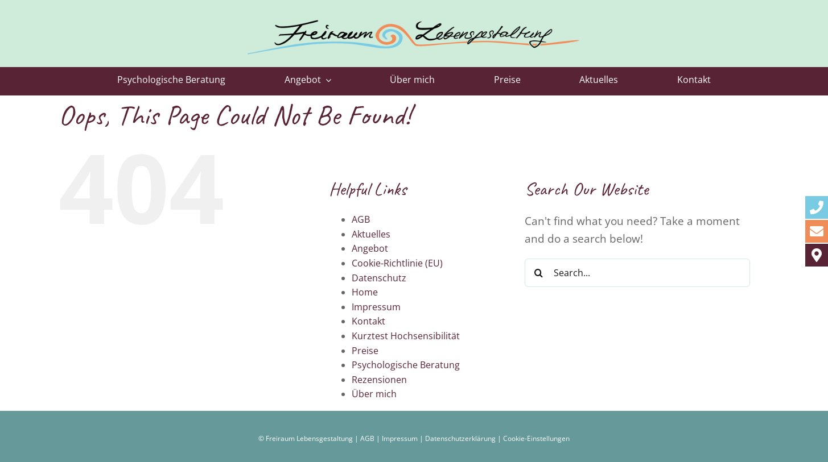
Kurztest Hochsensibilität (406, 336)
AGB (361, 219)
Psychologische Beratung (406, 365)
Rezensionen (379, 379)
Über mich (374, 394)
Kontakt (368, 321)
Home (365, 292)
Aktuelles (371, 234)
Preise (365, 350)
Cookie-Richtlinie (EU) (397, 263)
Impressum (376, 307)
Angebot (370, 248)
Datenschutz (379, 278)
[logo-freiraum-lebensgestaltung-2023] (413, 13)
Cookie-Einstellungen (536, 438)
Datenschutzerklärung (460, 438)
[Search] (539, 273)
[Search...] (638, 273)
